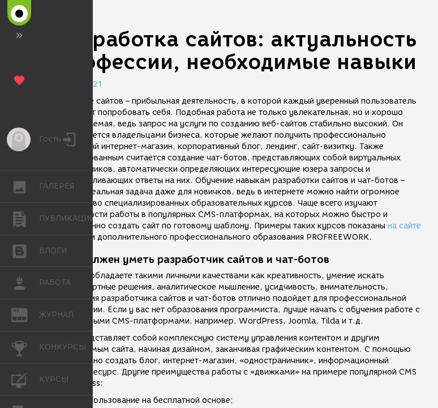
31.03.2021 (79, 84)
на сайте (404, 226)
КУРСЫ (25, 379)
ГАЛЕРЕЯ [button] (25, 186)
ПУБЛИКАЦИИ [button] (25, 219)
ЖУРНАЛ (25, 314)
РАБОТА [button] (25, 283)
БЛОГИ (25, 250)
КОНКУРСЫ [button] (25, 347)
